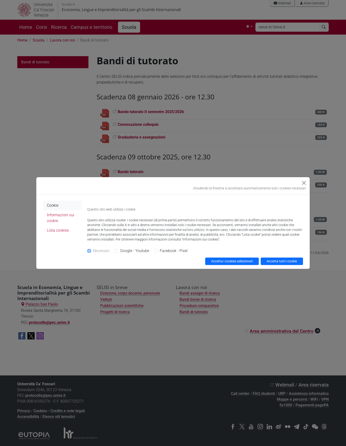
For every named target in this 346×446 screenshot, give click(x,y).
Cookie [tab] (52, 205)
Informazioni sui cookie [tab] (60, 218)
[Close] (304, 183)
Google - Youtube (134, 250)
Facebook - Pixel (174, 250)
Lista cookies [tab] (58, 230)
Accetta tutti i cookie (282, 261)
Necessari (101, 250)
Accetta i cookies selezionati (232, 261)
